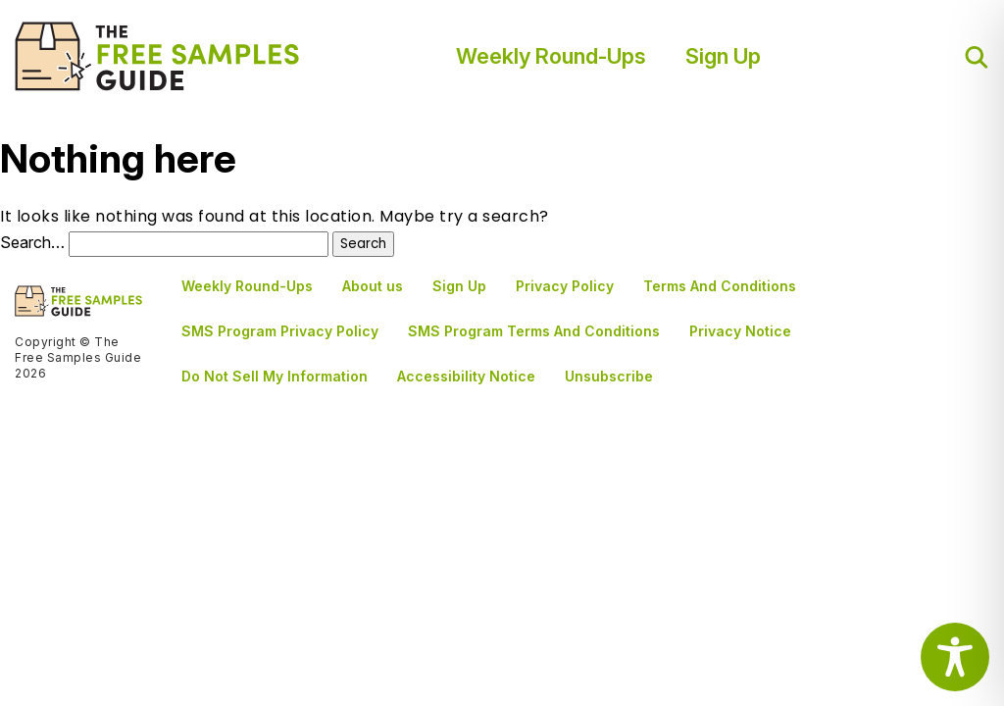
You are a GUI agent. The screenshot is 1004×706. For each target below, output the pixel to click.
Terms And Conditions (719, 285)
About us (372, 285)
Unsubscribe (609, 376)
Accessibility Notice (466, 376)
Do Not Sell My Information (274, 376)
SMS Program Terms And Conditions (534, 331)
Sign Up (723, 56)
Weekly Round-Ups (551, 56)
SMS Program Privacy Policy (279, 331)
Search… (32, 242)
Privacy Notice (740, 331)
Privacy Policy (565, 285)
